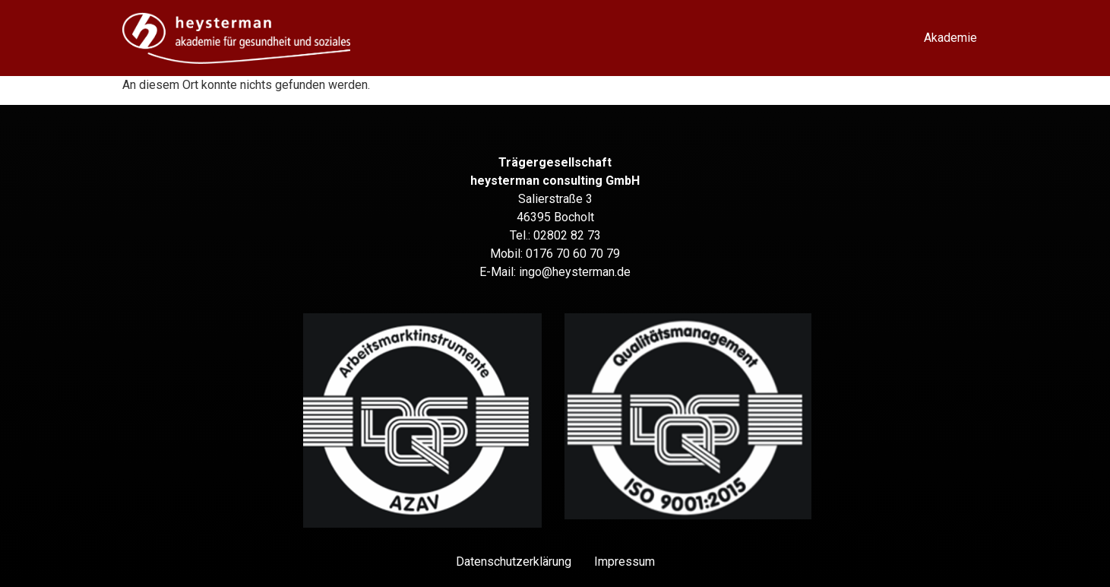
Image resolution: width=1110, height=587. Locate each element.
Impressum (624, 561)
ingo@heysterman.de (575, 272)
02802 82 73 (567, 235)
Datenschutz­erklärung (513, 561)
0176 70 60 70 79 (573, 253)
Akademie (950, 37)
